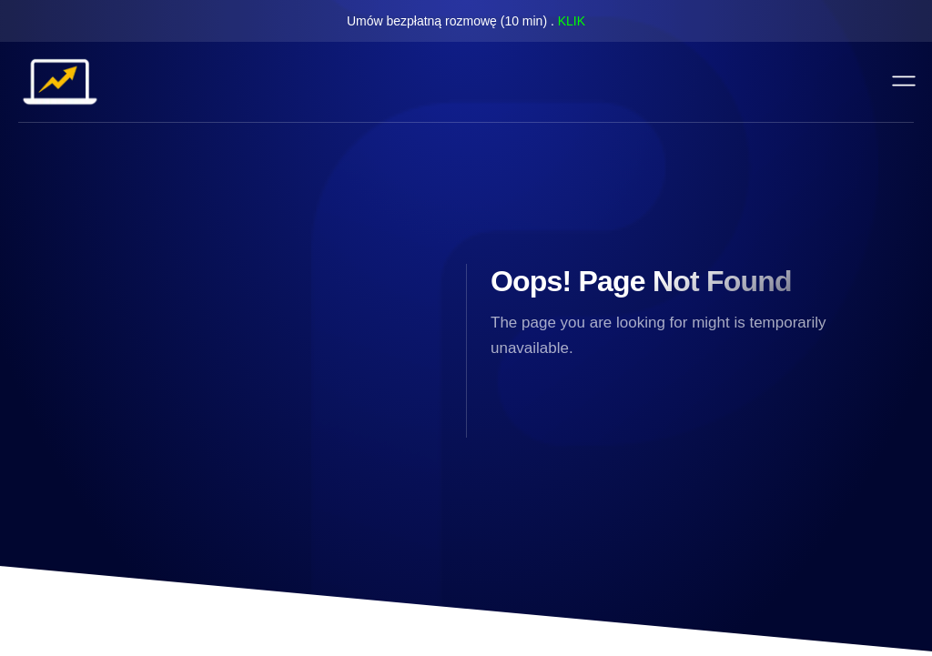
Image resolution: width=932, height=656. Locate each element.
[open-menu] (904, 82)
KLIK (571, 21)
